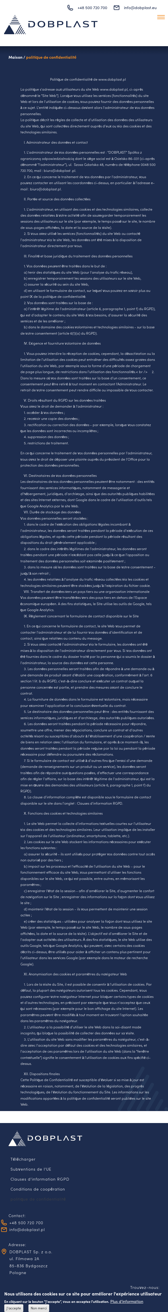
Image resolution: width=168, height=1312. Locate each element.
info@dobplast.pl (27, 1229)
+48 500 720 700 (92, 7)
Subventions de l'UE (31, 1169)
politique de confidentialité (51, 57)
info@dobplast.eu (140, 7)
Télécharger (23, 1159)
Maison (15, 57)
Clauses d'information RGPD (40, 1179)
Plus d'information (126, 1303)
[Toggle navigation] (161, 17)
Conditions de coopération (38, 1189)
